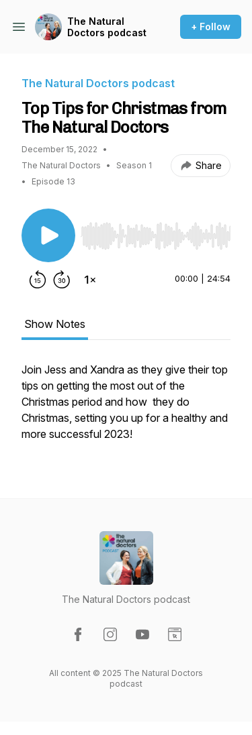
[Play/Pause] (48, 235)
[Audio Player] (155, 232)
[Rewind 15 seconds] (37, 279)
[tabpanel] (126, 408)
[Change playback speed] (90, 279)
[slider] (155, 236)
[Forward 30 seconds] (61, 279)
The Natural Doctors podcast (106, 27)
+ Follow (210, 26)
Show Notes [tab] (54, 324)
